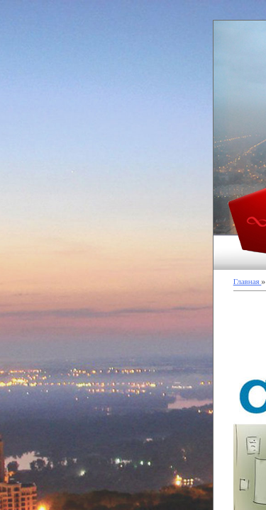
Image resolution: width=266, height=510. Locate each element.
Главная (247, 281)
